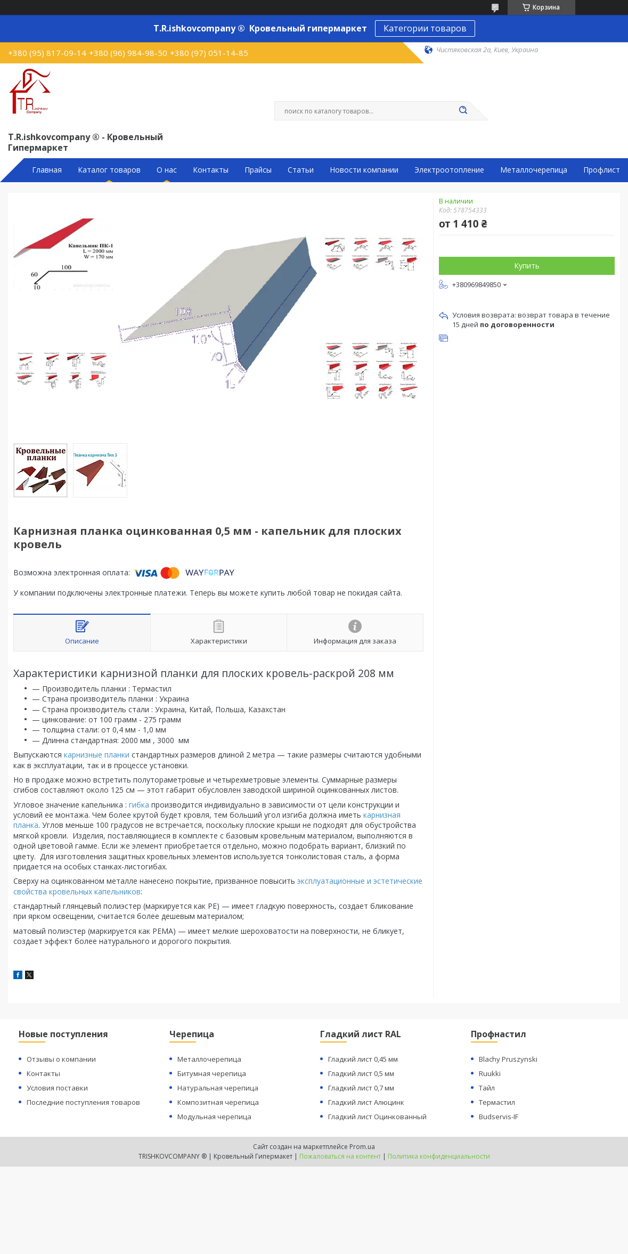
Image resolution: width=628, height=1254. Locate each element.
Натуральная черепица (217, 1088)
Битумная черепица (211, 1073)
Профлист (601, 170)
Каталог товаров (109, 170)
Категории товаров (425, 28)
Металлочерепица (533, 170)
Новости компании (364, 170)
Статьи (301, 170)
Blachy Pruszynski (508, 1059)
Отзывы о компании (61, 1059)
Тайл (487, 1088)
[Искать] (463, 110)
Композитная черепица (218, 1102)
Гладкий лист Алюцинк (366, 1102)
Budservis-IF (498, 1116)
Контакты (211, 170)
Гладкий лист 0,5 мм (361, 1073)
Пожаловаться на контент (340, 1156)
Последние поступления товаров (83, 1102)
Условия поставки (57, 1088)
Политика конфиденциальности (439, 1156)
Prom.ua (362, 1146)
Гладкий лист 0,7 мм (361, 1088)
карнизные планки (96, 755)
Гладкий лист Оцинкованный (377, 1116)
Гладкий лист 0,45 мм (363, 1059)
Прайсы (258, 170)
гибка (139, 805)
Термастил (497, 1102)
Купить (527, 265)
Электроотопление (449, 170)
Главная (47, 170)
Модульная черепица (214, 1116)
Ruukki (490, 1073)
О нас (167, 170)
